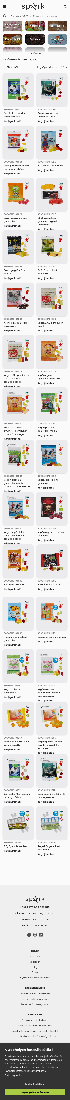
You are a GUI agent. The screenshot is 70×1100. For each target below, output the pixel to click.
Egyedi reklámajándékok (35, 998)
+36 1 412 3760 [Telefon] (41, 919)
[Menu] (5, 7)
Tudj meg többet (14, 1075)
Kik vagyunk (35, 956)
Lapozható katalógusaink (35, 1004)
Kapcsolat (35, 961)
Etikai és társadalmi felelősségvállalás (35, 1036)
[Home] (5, 16)
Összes (35, 53)
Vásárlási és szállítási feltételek (35, 1025)
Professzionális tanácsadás (35, 993)
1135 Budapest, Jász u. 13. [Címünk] (41, 913)
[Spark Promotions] (33, 7)
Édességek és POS (19, 16)
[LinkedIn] (41, 934)
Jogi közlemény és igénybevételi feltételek (35, 1030)
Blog (35, 967)
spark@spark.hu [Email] (39, 925)
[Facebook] (29, 934)
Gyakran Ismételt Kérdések (35, 977)
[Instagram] (35, 934)
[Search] (65, 7)
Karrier (35, 972)
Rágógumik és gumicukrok (45, 16)
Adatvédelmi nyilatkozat (35, 1020)
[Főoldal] (35, 899)
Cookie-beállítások (35, 1083)
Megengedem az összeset (35, 1092)
